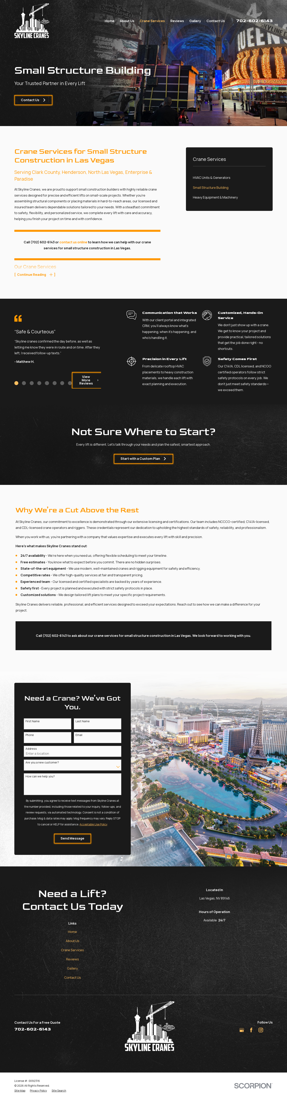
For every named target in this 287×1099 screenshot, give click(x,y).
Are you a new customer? (37, 762)
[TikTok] (270, 1030)
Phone (25, 735)
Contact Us (33, 100)
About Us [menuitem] (127, 21)
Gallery (72, 968)
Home (72, 931)
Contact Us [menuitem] (215, 21)
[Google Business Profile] (241, 1030)
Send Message (68, 838)
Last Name (78, 721)
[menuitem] (229, 178)
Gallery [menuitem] (195, 21)
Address (26, 749)
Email (74, 735)
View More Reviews (84, 380)
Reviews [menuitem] (177, 21)
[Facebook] (251, 1030)
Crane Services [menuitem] (152, 21)
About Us (72, 941)
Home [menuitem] (109, 21)
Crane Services (72, 950)
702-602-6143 (254, 20)
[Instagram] (260, 1030)
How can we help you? (35, 776)
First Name (28, 721)
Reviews (72, 959)
